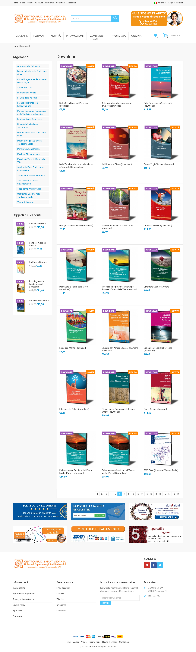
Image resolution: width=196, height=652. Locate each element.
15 (160, 494)
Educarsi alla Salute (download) (74, 409)
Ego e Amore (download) (155, 409)
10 (138, 494)
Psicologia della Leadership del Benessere (36, 284)
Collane (22, 35)
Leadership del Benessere (29, 119)
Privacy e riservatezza (23, 599)
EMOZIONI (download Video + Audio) (161, 470)
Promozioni (75, 35)
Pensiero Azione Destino (29, 149)
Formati (39, 35)
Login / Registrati (175, 3)
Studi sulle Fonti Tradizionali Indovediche (30, 169)
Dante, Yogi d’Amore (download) (159, 164)
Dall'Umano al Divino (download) (117, 164)
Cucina (136, 35)
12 (147, 494)
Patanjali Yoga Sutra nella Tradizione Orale (29, 142)
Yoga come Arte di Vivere (29, 189)
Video (84, 642)
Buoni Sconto (19, 588)
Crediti (114, 642)
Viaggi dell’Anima (25, 202)
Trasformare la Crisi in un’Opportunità (27, 182)
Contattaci (60, 3)
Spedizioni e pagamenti (24, 593)
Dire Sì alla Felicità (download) (158, 225)
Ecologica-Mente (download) (72, 348)
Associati (71, 3)
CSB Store (92, 646)
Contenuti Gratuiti (97, 37)
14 (156, 494)
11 (142, 494)
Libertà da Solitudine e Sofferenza (27, 126)
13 (151, 494)
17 (169, 494)
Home (15, 3)
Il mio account (26, 3)
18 (174, 494)
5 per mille (17, 610)
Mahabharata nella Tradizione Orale (31, 134)
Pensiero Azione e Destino (37, 244)
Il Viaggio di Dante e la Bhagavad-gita (27, 104)
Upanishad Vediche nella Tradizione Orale (28, 195)
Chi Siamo (49, 3)
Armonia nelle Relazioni (28, 66)
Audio (76, 642)
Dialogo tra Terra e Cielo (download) (76, 225)
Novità (56, 35)
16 (165, 494)
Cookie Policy (19, 605)
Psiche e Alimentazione (28, 154)
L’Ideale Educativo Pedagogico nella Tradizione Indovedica (31, 112)
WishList (39, 3)
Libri (69, 642)
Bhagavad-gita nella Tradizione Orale (32, 73)
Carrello (60, 593)
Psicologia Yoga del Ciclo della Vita (31, 160)
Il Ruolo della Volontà (27, 98)
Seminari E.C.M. (24, 87)
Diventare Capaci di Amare (156, 287)
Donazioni (17, 616)
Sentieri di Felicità (37, 223)
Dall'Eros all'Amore (38, 262)
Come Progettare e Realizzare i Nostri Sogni (32, 81)
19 (178, 494)
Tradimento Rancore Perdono (31, 175)
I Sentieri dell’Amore (26, 93)
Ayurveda (119, 35)
